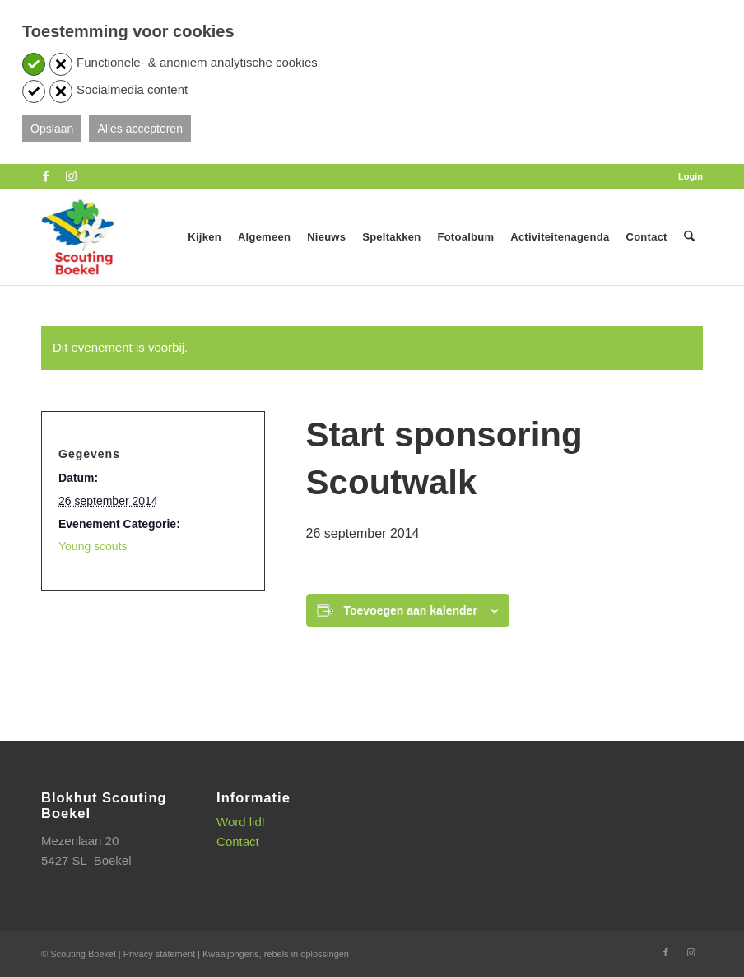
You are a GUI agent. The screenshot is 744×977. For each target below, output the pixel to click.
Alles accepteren (140, 128)
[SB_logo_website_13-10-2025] (77, 237)
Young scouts (93, 546)
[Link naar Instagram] (70, 176)
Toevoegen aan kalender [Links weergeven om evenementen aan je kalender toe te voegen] (410, 610)
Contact (237, 841)
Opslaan (51, 128)
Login (690, 176)
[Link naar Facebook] (46, 176)
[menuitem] (686, 176)
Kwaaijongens (230, 954)
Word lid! (240, 822)
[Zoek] (689, 237)
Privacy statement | (162, 954)
